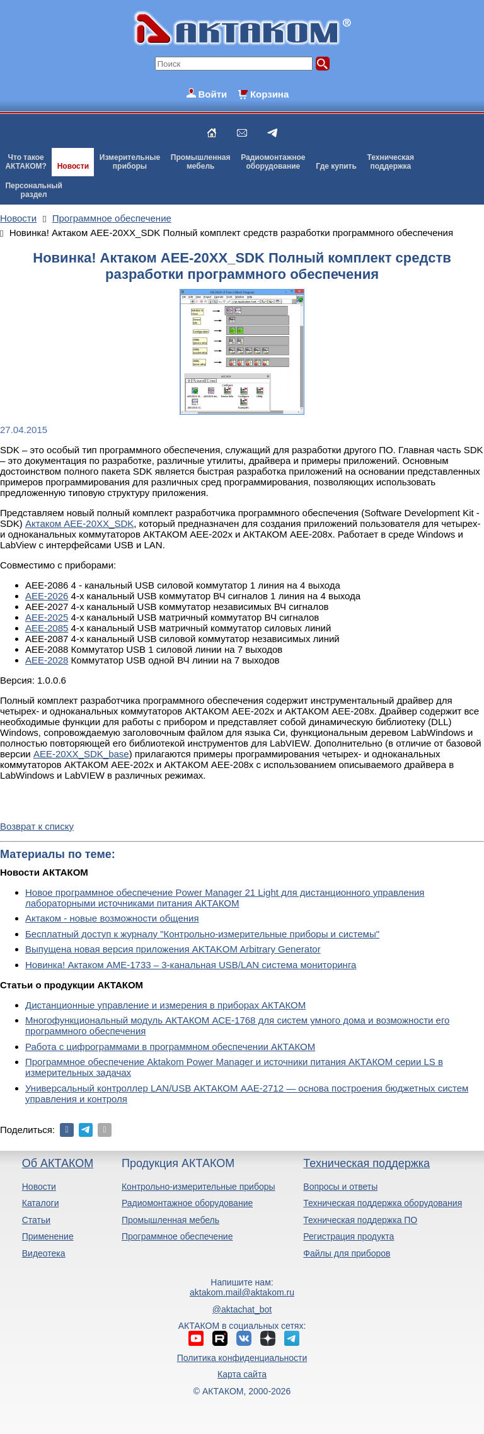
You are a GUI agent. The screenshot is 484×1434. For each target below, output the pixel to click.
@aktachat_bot (242, 1309)
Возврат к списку (37, 826)
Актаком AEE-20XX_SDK (79, 523)
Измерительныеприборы (130, 162)
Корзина (269, 94)
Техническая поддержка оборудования (382, 1203)
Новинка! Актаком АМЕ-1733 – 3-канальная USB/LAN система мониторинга (190, 964)
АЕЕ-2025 (46, 617)
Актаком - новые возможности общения (112, 918)
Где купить (336, 166)
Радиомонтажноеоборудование (273, 162)
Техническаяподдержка (390, 162)
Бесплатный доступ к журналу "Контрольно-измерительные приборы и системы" (202, 934)
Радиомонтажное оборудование (187, 1203)
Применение (48, 1236)
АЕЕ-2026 (46, 595)
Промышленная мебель (170, 1220)
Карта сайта (242, 1374)
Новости (73, 166)
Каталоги (40, 1203)
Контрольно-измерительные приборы (198, 1187)
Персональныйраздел (33, 190)
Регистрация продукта (348, 1236)
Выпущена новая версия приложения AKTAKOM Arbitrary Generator (173, 949)
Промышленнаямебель (201, 162)
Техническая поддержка (366, 1163)
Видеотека (44, 1253)
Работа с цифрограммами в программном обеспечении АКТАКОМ (170, 1046)
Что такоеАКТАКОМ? (26, 162)
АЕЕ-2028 (46, 660)
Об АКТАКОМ (57, 1163)
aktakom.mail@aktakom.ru (242, 1292)
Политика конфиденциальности (242, 1358)
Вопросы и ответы (340, 1187)
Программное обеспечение (177, 1236)
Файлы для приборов (346, 1253)
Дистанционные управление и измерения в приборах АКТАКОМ (165, 1005)
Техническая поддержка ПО (360, 1220)
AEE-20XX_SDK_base (81, 753)
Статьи (36, 1220)
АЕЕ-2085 (46, 628)
